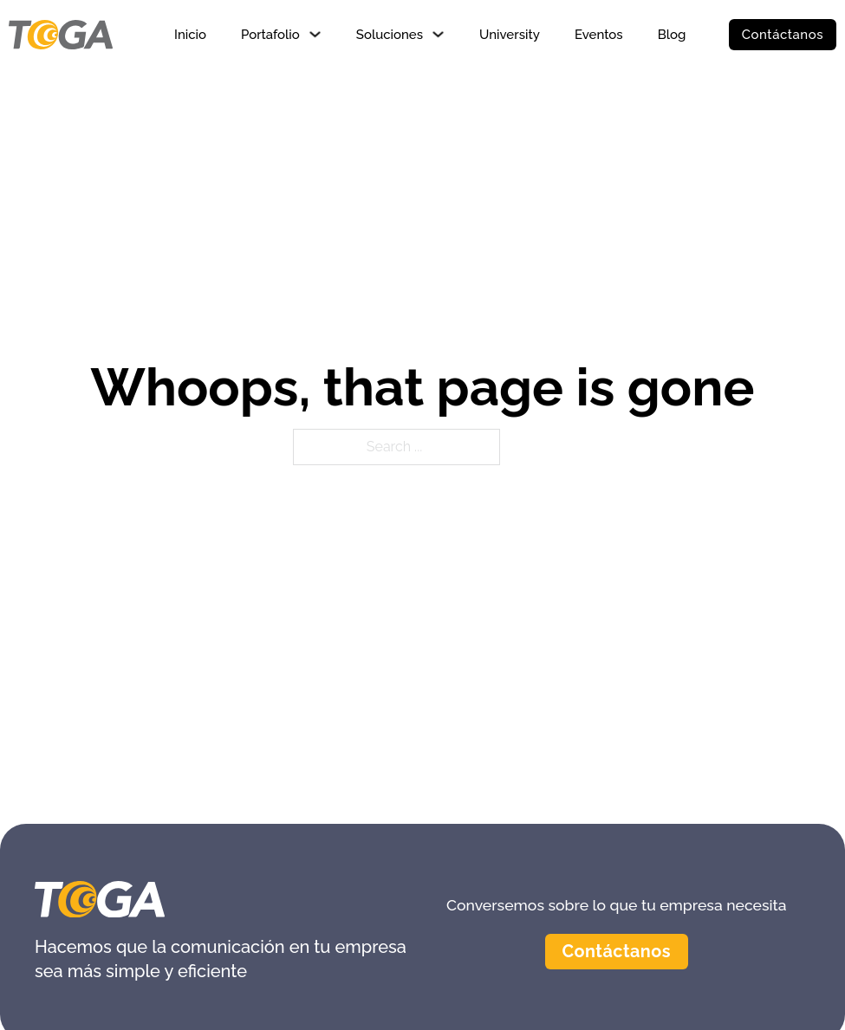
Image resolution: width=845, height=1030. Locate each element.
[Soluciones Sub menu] (438, 34)
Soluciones (389, 34)
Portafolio (270, 34)
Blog (672, 34)
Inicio (190, 34)
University (509, 34)
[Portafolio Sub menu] (315, 34)
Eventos (599, 34)
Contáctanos (782, 34)
